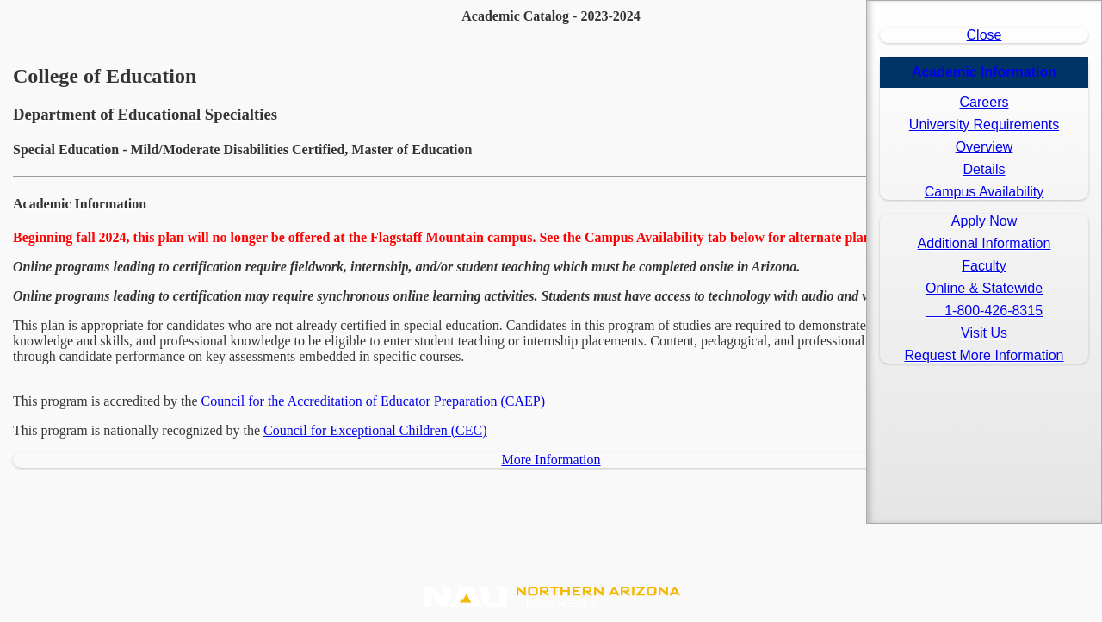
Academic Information (984, 72)
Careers (984, 102)
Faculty (984, 265)
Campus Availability (984, 191)
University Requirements (984, 124)
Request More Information (984, 355)
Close (984, 35)
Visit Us (984, 333)
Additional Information (984, 243)
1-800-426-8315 (984, 310)
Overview (984, 147)
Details (984, 169)
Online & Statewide (984, 288)
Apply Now (984, 221)
